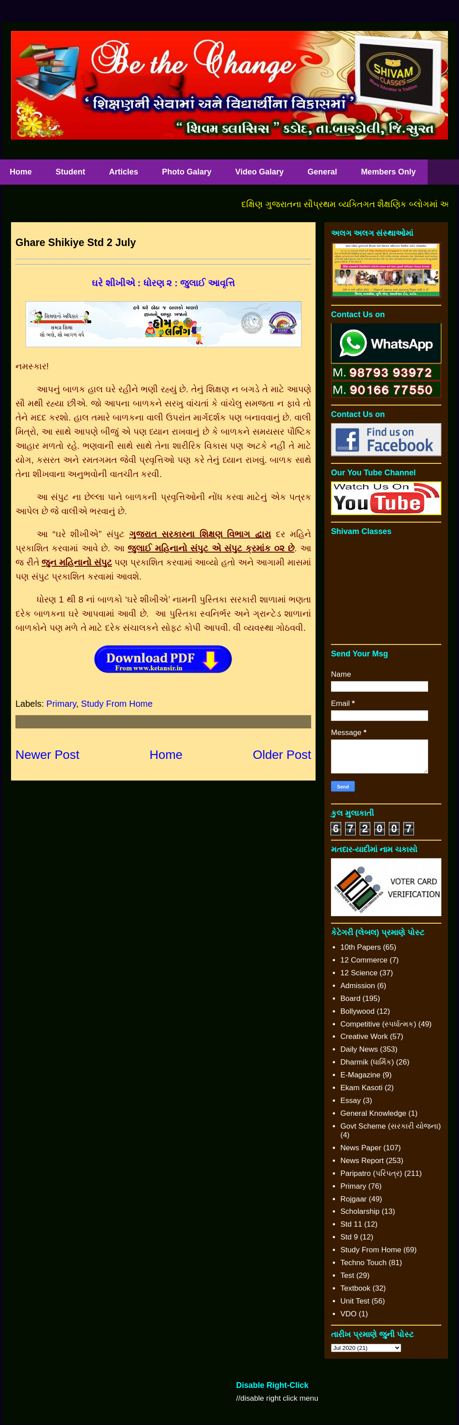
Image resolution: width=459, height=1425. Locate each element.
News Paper (360, 1148)
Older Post (282, 755)
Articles (123, 171)
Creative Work (364, 1036)
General (322, 171)
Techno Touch (363, 1262)
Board (350, 998)
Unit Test (354, 1301)
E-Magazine (360, 1075)
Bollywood (357, 1011)
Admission (357, 986)
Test (347, 1275)
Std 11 (351, 1224)
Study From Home (117, 704)
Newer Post (47, 755)
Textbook (355, 1288)
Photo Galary (186, 171)
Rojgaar (353, 1199)
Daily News (359, 1049)
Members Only (388, 171)
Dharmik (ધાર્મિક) (367, 1062)
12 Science (358, 973)
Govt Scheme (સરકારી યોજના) (390, 1126)
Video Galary (259, 171)
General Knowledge (373, 1113)
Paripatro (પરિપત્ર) (371, 1173)
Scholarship (360, 1211)
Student (70, 171)
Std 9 (349, 1237)
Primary (61, 704)
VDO (348, 1314)
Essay (350, 1100)
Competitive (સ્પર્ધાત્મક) (378, 1024)
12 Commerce (364, 960)
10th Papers (360, 947)
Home (166, 755)
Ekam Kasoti (361, 1088)
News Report (362, 1160)
